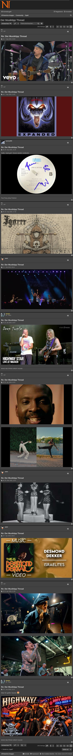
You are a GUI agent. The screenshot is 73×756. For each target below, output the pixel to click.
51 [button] (57, 27)
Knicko (8, 313)
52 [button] (61, 27)
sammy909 (9, 141)
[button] (47, 26)
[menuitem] (68, 11)
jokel (6, 258)
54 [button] (67, 27)
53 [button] (64, 27)
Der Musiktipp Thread (12, 20)
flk (2, 29)
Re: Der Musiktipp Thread (14, 36)
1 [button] (53, 27)
